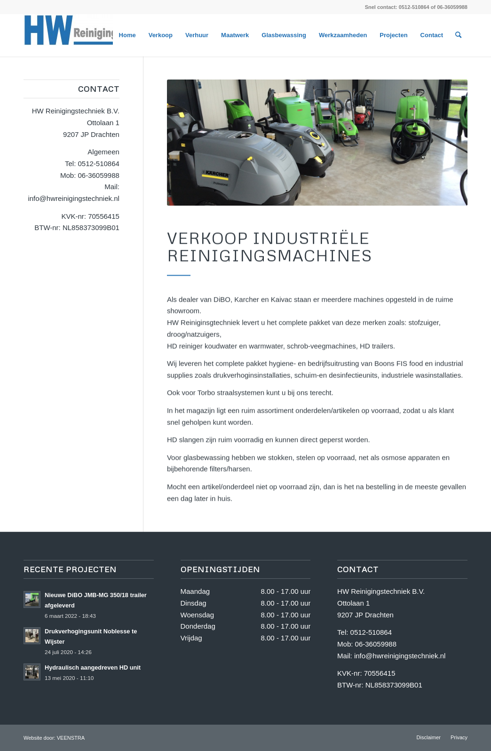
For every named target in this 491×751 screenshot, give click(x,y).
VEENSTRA (71, 738)
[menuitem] (127, 35)
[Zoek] (458, 35)
